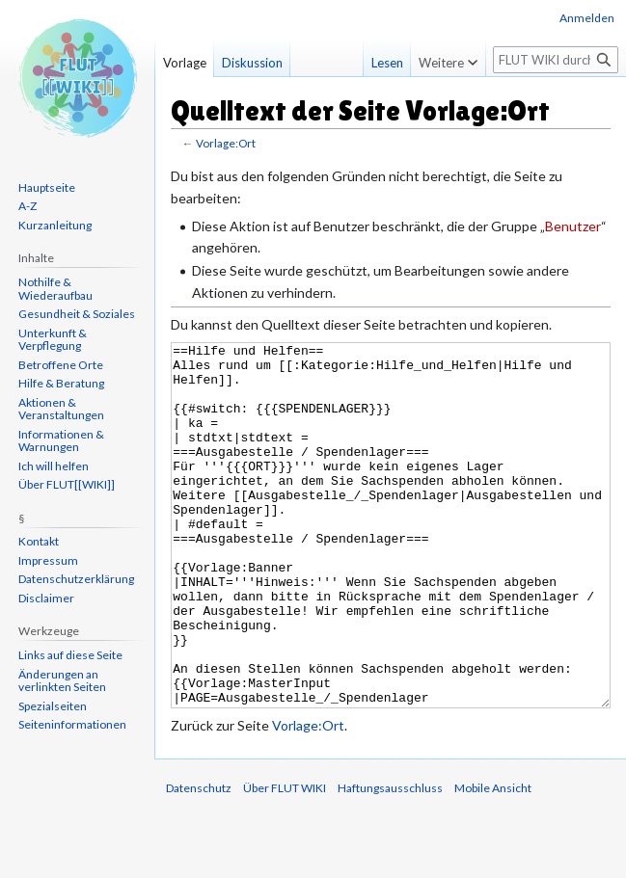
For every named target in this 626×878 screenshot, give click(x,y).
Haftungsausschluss (390, 860)
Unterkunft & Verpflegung (52, 340)
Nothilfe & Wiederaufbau (55, 289)
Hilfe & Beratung (61, 383)
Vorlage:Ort (226, 143)
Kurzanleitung (55, 225)
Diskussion (252, 62)
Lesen (371, 62)
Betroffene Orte (60, 365)
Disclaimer (46, 598)
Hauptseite (46, 187)
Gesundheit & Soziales (76, 313)
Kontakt (38, 541)
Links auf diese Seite (70, 655)
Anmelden (586, 18)
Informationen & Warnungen (61, 441)
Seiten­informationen (72, 724)
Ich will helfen (53, 466)
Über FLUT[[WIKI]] (66, 484)
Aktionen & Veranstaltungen (61, 409)
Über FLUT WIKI (284, 860)
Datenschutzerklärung (76, 579)
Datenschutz (198, 860)
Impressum (48, 560)
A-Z (27, 206)
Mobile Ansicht (492, 860)
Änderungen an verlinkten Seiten (62, 681)
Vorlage (184, 62)
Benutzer (573, 226)
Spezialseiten (52, 706)
